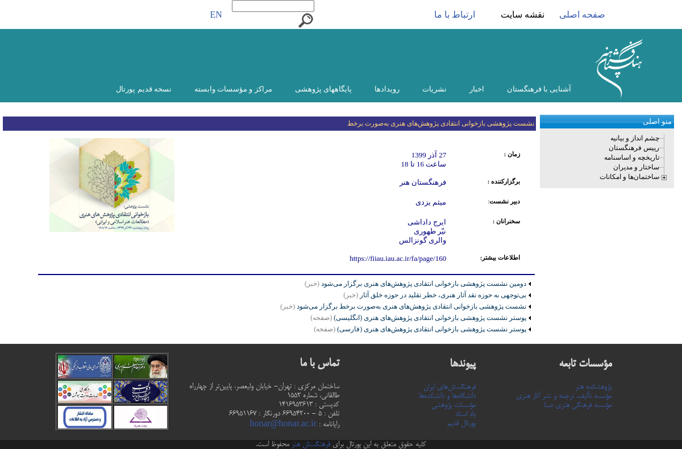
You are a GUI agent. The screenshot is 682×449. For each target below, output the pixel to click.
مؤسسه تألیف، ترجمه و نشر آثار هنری (564, 396)
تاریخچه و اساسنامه (631, 157)
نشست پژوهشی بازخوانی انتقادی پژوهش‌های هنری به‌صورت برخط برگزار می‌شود (403, 306)
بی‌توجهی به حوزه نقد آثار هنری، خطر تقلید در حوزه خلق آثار (434, 295)
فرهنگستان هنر (309, 444)
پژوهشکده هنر (593, 387)
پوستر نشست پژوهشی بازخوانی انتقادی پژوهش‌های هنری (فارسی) (420, 329)
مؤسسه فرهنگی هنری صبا (578, 405)
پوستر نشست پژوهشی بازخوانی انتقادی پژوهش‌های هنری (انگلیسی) (418, 318)
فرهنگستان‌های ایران (449, 387)
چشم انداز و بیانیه (634, 138)
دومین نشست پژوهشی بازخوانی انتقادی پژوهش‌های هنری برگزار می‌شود (422, 284)
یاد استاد (465, 414)
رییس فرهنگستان (634, 148)
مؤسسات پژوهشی (453, 405)
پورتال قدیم (461, 423)
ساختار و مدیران (636, 167)
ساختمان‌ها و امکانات (629, 177)
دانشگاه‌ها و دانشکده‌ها (447, 396)
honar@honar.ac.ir (283, 424)
